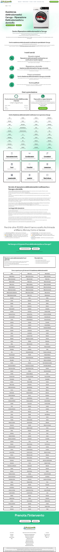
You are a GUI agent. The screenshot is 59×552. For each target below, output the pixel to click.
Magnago (11, 338)
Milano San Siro (47, 292)
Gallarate (11, 484)
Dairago (11, 327)
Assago (11, 300)
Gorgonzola (30, 330)
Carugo (47, 435)
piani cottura (47, 178)
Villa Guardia (29, 465)
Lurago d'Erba (11, 452)
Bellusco (47, 389)
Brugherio (47, 395)
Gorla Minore (12, 487)
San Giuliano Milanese (47, 365)
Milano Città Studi (47, 276)
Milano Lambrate (29, 284)
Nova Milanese (47, 414)
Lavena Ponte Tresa (29, 490)
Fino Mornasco (47, 444)
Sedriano (47, 368)
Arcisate (29, 468)
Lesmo (29, 408)
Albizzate (47, 465)
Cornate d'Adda (47, 403)
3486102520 (43, 108)
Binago (12, 430)
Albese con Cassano (47, 425)
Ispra (47, 487)
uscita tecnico (39, 1)
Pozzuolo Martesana (29, 357)
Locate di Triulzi (29, 335)
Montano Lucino (29, 454)
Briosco (29, 395)
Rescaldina (12, 360)
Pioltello (29, 354)
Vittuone (47, 384)
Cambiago (29, 308)
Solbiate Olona (47, 500)
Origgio (29, 498)
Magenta (47, 335)
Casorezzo (29, 311)
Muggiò (29, 414)
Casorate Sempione (11, 476)
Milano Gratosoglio (47, 281)
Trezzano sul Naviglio (29, 376)
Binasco (29, 303)
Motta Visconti (29, 343)
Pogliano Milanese (47, 354)
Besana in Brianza (30, 392)
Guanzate (29, 446)
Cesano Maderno (47, 400)
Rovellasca (12, 460)
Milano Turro (29, 295)
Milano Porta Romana (47, 287)
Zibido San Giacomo (11, 387)
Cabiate (47, 430)
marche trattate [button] (25, 1)
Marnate (29, 495)
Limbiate (47, 408)
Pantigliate (12, 349)
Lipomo (11, 449)
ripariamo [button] (20, 1)
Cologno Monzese (47, 319)
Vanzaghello (47, 379)
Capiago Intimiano (12, 435)
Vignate (47, 381)
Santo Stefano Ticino (29, 368)
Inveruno (47, 330)
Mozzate (47, 454)
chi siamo (31, 1)
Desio (12, 406)
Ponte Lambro (29, 457)
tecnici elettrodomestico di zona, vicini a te (27, 46)
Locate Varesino (29, 449)
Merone (11, 454)
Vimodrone (29, 384)
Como (30, 441)
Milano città (30, 273)
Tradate (47, 503)
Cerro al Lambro (12, 316)
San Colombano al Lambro (47, 362)
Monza (12, 414)
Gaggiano (29, 327)
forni (11, 167)
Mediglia (29, 341)
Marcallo (47, 338)
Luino (47, 492)
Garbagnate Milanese (47, 327)
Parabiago (29, 349)
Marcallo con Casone (29, 338)
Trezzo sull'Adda (47, 376)
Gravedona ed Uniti (12, 446)
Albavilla (29, 425)
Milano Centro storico (29, 276)
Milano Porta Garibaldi (29, 287)
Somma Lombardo (12, 503)
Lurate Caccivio (29, 452)
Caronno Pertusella (47, 473)
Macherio (29, 411)
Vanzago (11, 381)
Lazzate (47, 406)
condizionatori (29, 156)
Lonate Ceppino (12, 492)
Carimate (29, 435)
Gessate (11, 330)
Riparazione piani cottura (29, 545)
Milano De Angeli (29, 278)
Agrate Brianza (29, 387)
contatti (34, 1)
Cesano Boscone (47, 316)
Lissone (11, 411)
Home (6, 5)
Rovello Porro (29, 460)
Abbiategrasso (47, 295)
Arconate (11, 297)
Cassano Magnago (29, 476)
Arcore (12, 389)
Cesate (12, 319)
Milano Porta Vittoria (47, 289)
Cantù (30, 433)
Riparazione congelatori (29, 537)
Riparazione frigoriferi (29, 539)
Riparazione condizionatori (29, 535)
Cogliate (11, 403)
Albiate (47, 387)
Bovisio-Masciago (12, 395)
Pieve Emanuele (12, 354)
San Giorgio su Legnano (29, 365)
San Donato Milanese (11, 365)
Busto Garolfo (11, 308)
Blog (43, 1)
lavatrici (29, 178)
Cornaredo (47, 322)
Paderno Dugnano (47, 346)
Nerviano (47, 343)
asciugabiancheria (11, 156)
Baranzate (29, 300)
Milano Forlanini (11, 281)
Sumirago (29, 503)
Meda (47, 411)
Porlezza (47, 457)
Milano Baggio (47, 273)
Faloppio (11, 444)
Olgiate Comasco (12, 457)
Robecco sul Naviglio (47, 360)
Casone (11, 341)
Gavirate (29, 484)
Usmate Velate (29, 419)
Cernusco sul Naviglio (47, 314)
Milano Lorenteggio (47, 284)
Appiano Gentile (29, 427)
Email (47, 537)
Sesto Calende (29, 500)
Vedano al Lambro (12, 422)
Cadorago (12, 433)
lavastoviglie (12, 178)
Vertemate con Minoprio (12, 465)
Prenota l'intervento (54, 1)
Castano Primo (29, 314)
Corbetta (11, 322)
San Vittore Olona (12, 368)
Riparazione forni (29, 538)
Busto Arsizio (29, 471)
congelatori (47, 156)
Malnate (11, 495)
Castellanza (47, 476)
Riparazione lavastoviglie (29, 542)
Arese (30, 297)
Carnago (29, 473)
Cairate (47, 471)
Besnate (47, 468)
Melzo (12, 343)
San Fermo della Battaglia (47, 460)
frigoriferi (29, 167)
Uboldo (12, 506)
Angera (12, 468)
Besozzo (11, 471)
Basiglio (11, 303)
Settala (12, 373)
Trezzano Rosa (11, 376)
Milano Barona (11, 276)
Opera (29, 346)
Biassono (47, 392)
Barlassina (29, 389)
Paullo (47, 349)
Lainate (47, 333)
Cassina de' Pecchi (12, 314)
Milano (12, 273)
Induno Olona (29, 487)
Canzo (47, 433)
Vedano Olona (47, 506)
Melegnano (47, 341)
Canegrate (47, 308)
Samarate (47, 498)
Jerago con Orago (12, 490)
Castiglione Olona (12, 479)
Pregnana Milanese (47, 357)
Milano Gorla (29, 281)
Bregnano (29, 430)
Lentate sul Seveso (11, 408)
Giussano (29, 406)
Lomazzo (47, 449)
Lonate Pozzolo (29, 492)
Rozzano (29, 362)
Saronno (11, 500)
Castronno (29, 479)
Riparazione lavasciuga (29, 541)
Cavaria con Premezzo (47, 479)
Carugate (11, 311)
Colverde (11, 441)
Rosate (12, 362)
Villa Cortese (12, 384)
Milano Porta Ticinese (12, 289)
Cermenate (30, 438)
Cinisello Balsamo (30, 319)
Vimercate (12, 425)
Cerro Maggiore (29, 316)
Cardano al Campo (12, 473)
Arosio (47, 427)
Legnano (11, 335)
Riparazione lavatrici (29, 544)
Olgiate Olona (11, 498)
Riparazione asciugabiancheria (29, 534)
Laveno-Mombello (47, 490)
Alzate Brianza (11, 427)
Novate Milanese (12, 346)
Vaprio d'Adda (29, 381)
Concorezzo (29, 403)
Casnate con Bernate (12, 438)
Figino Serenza (29, 444)
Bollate (47, 303)
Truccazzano (12, 379)
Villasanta (47, 422)
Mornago (47, 495)
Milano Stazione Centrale (12, 295)
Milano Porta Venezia (29, 289)
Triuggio (11, 419)
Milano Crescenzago (11, 278)
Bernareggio (12, 392)
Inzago (12, 333)
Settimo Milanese (29, 373)
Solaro (47, 373)
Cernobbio (47, 438)
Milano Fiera (47, 278)
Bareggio (47, 300)
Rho (29, 360)
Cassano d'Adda (47, 311)
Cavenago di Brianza (11, 400)
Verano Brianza (29, 422)
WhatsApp (19, 25)
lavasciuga (47, 167)
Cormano (29, 322)
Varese (29, 506)
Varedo (47, 419)
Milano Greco (12, 284)
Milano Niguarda (12, 287)
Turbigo (29, 379)
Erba (47, 441)
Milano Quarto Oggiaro (30, 292)
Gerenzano (47, 484)
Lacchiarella (30, 333)
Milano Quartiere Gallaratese (12, 292)
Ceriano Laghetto (29, 400)
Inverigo (47, 446)
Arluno (47, 297)
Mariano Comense (47, 452)
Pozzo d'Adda (11, 357)
